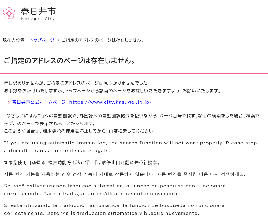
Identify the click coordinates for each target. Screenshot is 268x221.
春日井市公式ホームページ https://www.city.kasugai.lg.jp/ (82, 102)
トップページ (42, 40)
